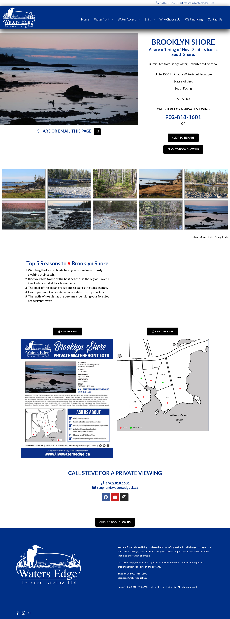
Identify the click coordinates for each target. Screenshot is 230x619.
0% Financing (194, 19)
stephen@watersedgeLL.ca (133, 577)
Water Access (127, 19)
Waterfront (101, 19)
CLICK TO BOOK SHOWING (183, 149)
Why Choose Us (169, 19)
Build (147, 19)
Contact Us (215, 19)
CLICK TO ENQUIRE (183, 137)
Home (85, 19)
